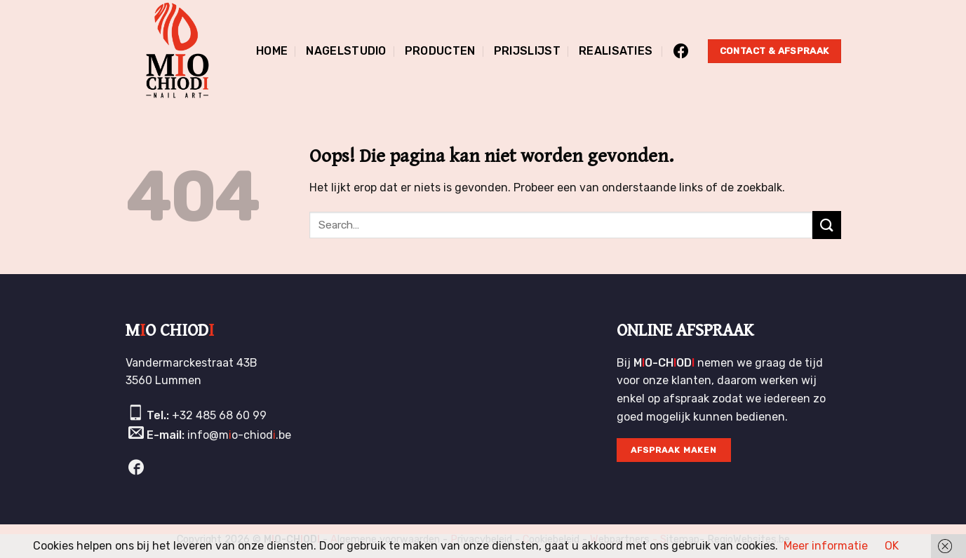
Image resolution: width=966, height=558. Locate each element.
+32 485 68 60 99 (219, 415)
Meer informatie (826, 545)
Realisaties (616, 50)
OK (892, 545)
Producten (440, 50)
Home (272, 50)
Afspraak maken (674, 450)
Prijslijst (527, 50)
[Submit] (826, 224)
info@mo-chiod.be (239, 435)
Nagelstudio (346, 50)
